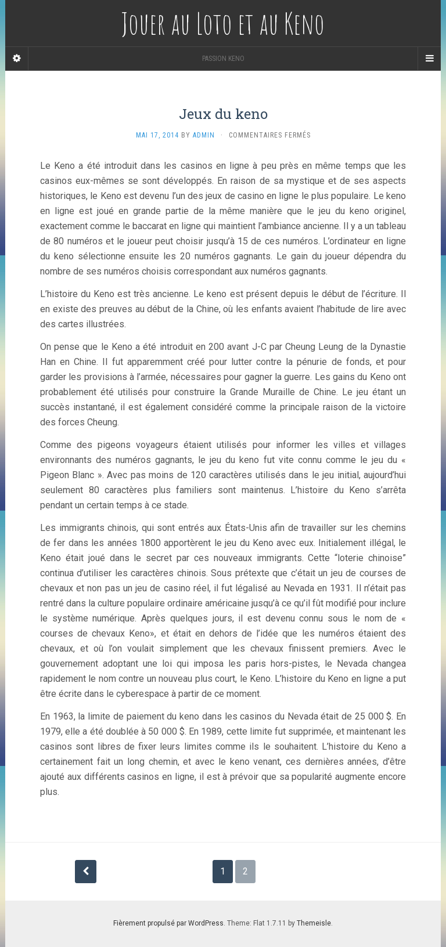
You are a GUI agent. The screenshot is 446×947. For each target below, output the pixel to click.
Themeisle (314, 923)
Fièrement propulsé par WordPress (168, 923)
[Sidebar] (16, 58)
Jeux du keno (223, 113)
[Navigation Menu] (429, 58)
